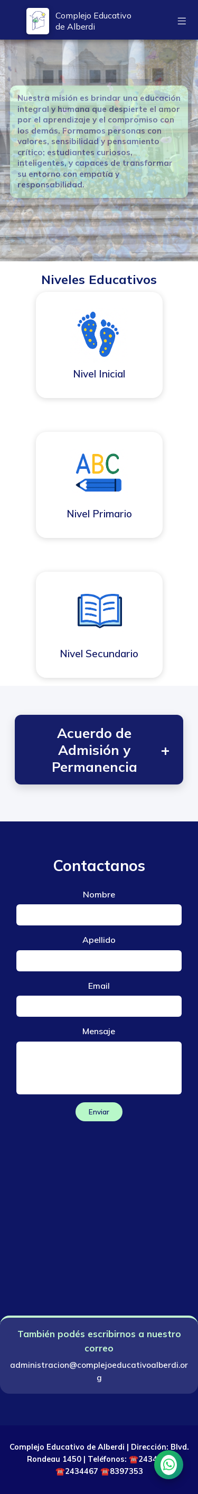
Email (99, 985)
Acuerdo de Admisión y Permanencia (111, 749)
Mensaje (98, 1031)
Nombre (99, 894)
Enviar (99, 1112)
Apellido (99, 939)
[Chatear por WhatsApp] (168, 1464)
